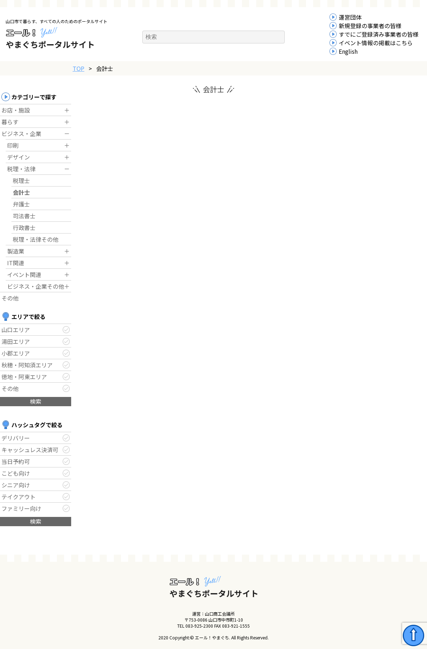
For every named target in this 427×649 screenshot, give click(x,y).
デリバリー (15, 438)
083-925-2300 (199, 626)
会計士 (21, 192)
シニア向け (15, 485)
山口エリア (15, 329)
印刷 (13, 145)
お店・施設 (15, 110)
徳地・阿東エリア (24, 376)
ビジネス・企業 (21, 133)
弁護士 (21, 204)
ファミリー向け (21, 508)
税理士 (21, 180)
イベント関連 (24, 274)
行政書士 (24, 227)
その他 (10, 298)
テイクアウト (18, 496)
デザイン (18, 157)
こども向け (15, 473)
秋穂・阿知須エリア (27, 365)
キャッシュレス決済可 (29, 449)
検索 (35, 401)
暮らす (10, 121)
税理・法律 (21, 168)
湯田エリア (15, 341)
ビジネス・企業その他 (35, 286)
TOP (78, 68)
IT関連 (15, 262)
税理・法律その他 (35, 239)
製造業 (15, 251)
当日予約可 (15, 461)
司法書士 (24, 215)
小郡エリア (15, 353)
